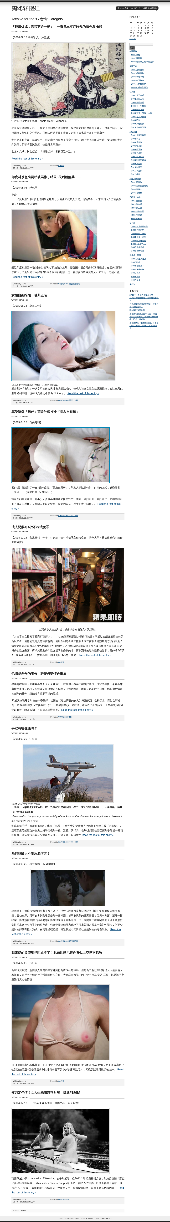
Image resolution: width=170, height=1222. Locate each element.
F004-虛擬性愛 (137, 211)
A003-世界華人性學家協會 (142, 62)
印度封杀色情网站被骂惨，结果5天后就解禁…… (46, 177)
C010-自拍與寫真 (138, 127)
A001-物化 (135, 55)
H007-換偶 (135, 280)
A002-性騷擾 (136, 58)
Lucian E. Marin (86, 1218)
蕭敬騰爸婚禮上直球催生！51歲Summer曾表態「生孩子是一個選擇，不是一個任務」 (143, 316)
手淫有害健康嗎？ (24, 728)
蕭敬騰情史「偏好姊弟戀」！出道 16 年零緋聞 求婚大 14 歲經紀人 (144, 325)
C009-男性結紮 (137, 124)
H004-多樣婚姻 (137, 269)
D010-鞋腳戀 (136, 167)
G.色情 (61, 166)
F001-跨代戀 (136, 201)
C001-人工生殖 (137, 95)
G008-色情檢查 (137, 251)
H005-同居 (135, 273)
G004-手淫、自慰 (71, 400)
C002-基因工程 (137, 99)
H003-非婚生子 (137, 266)
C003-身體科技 (137, 102)
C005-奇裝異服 (137, 109)
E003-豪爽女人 (137, 189)
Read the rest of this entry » (27, 158)
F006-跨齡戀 (136, 218)
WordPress (107, 1218)
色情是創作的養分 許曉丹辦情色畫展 (38, 673)
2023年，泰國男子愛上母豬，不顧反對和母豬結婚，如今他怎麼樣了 (144, 298)
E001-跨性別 (136, 182)
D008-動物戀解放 (138, 160)
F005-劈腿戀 (136, 215)
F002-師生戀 (136, 204)
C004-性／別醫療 (138, 106)
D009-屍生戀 (136, 164)
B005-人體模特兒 (138, 84)
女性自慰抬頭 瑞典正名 (29, 295)
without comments (19, 31)
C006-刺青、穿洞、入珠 (141, 113)
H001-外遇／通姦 (138, 259)
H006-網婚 (135, 276)
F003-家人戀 (136, 208)
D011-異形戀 (136, 171)
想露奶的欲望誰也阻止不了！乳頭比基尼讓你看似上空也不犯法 (56, 952)
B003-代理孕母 (137, 77)
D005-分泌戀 (136, 149)
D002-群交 (135, 139)
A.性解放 (133, 51)
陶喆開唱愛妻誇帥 (137, 310)
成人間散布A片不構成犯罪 (30, 527)
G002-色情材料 (137, 230)
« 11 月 (132, 38)
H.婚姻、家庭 (135, 255)
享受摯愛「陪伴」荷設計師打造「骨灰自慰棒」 (45, 412)
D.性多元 (133, 132)
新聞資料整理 (25, 8)
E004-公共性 (136, 193)
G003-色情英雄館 (65, 717)
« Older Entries (19, 1211)
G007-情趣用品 (137, 247)
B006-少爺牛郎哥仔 (139, 87)
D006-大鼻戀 (136, 153)
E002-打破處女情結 (139, 186)
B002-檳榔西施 (137, 73)
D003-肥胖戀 (136, 142)
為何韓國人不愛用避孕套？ (30, 853)
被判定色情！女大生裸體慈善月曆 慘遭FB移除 (45, 1092)
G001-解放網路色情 (72, 284)
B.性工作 (133, 66)
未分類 (67, 1199)
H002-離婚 (135, 262)
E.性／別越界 (135, 179)
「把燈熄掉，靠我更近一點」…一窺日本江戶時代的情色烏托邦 (56, 27)
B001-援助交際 (137, 70)
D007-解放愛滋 (137, 156)
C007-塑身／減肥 (138, 117)
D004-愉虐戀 (136, 146)
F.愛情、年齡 (135, 197)
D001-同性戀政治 (138, 135)
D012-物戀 (135, 174)
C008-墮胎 (135, 120)
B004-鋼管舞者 (137, 80)
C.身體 (132, 92)
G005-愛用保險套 (71, 941)
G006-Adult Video (138, 244)
